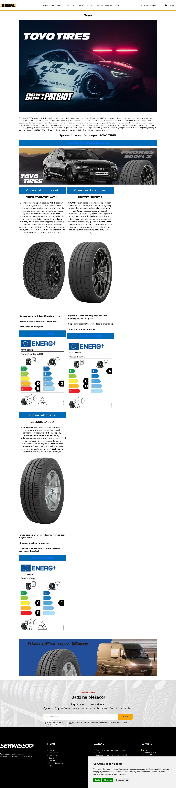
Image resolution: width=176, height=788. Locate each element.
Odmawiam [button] (108, 780)
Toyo (118, 5)
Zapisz (125, 717)
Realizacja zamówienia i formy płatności (110, 755)
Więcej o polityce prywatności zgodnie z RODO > (59, 724)
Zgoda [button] (97, 780)
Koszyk (169, 5)
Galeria (80, 5)
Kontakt (90, 5)
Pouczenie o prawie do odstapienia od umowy (109, 751)
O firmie (45, 5)
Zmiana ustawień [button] (122, 780)
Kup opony (70, 5)
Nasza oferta (57, 5)
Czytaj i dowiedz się (104, 5)
